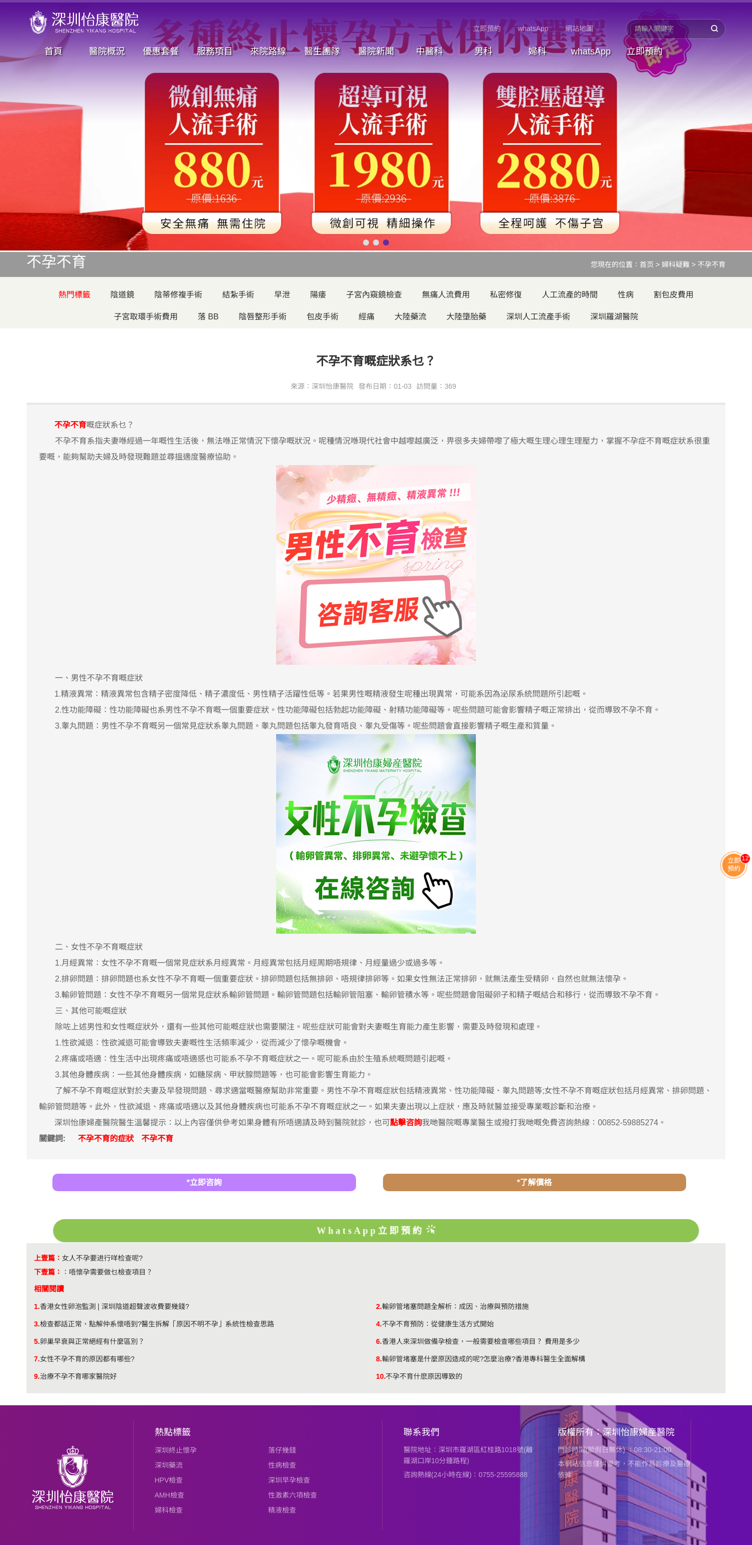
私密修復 (506, 294)
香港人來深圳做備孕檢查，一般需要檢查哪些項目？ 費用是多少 (481, 1341)
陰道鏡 (122, 294)
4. (379, 1324)
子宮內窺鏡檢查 (374, 294)
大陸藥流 (410, 316)
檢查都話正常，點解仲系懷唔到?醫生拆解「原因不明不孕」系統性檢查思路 (157, 1324)
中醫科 (429, 51)
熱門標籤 (74, 294)
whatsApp (533, 28)
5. (37, 1341)
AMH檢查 (169, 1495)
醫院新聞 (376, 51)
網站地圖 (579, 28)
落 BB (208, 316)
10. (380, 1376)
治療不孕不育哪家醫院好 (78, 1376)
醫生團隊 (322, 51)
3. (37, 1324)
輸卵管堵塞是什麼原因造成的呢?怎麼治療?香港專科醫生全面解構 (484, 1359)
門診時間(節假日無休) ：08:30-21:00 (615, 1450)
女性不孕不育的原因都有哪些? (87, 1359)
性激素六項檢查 (292, 1495)
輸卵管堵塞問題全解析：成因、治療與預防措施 (455, 1306)
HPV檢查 (169, 1480)
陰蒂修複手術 (178, 294)
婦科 (537, 51)
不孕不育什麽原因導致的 (423, 1376)
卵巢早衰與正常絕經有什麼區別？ (92, 1341)
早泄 (282, 294)
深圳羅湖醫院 (614, 316)
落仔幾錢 (282, 1450)
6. (379, 1341)
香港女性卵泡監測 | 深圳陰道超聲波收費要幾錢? (114, 1306)
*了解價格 (534, 1182)
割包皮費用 (674, 294)
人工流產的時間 (570, 294)
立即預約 (487, 28)
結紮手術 (238, 294)
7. (37, 1359)
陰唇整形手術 (263, 316)
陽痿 (318, 294)
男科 (483, 51)
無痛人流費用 (446, 294)
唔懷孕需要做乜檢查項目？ (111, 1272)
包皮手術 (323, 316)
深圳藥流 (169, 1465)
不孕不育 (712, 264)
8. (379, 1359)
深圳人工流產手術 (538, 316)
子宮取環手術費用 (146, 316)
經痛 (367, 316)
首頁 (53, 51)
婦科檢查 (169, 1510)
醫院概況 (107, 51)
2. (379, 1306)
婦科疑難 (676, 264)
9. (37, 1376)
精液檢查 (282, 1510)
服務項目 (215, 51)
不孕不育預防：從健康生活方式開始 (438, 1324)
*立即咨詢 (204, 1182)
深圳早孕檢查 (289, 1480)
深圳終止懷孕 (176, 1450)
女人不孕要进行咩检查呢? (102, 1258)
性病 (626, 294)
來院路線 (268, 51)
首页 (647, 264)
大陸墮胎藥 (466, 316)
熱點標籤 (173, 1432)
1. (37, 1306)
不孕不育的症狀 (106, 1138)
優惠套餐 (161, 51)
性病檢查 (282, 1465)
